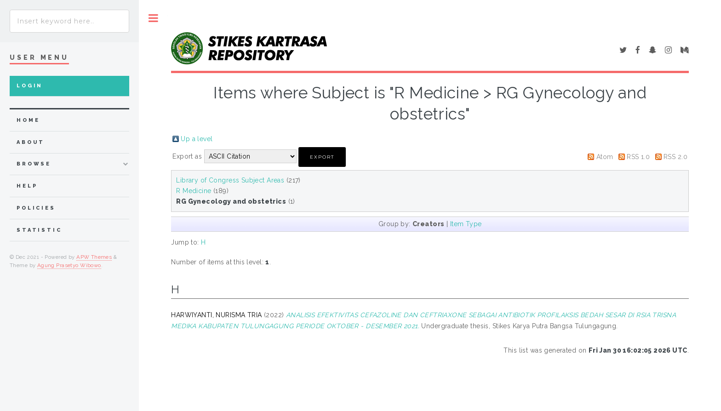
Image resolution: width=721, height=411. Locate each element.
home (28, 120)
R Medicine (193, 190)
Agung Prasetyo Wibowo (69, 265)
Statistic (39, 230)
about (31, 142)
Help (27, 186)
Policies (36, 208)
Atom (604, 156)
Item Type (466, 224)
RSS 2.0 (675, 156)
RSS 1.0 (638, 156)
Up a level (196, 139)
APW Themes (94, 257)
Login (30, 86)
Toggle (153, 18)
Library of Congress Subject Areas (230, 180)
